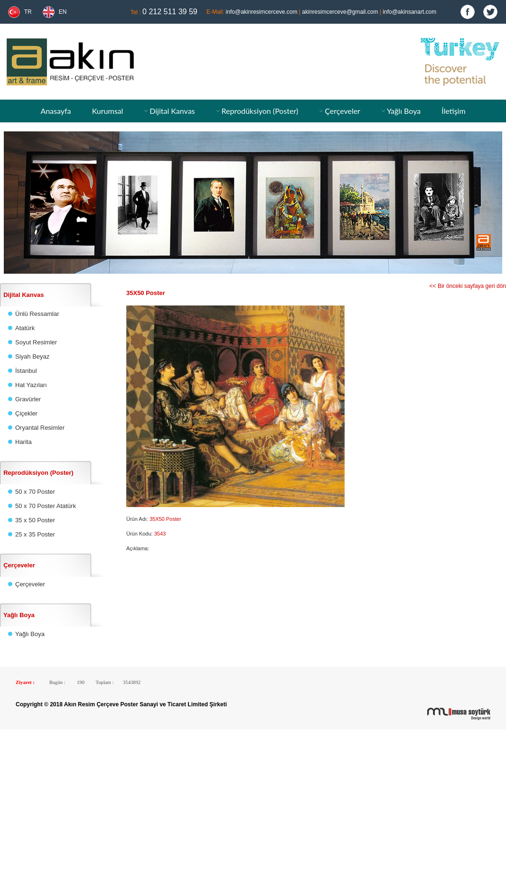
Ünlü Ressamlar (37, 313)
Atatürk (25, 328)
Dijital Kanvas (172, 110)
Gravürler (28, 399)
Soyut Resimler (36, 342)
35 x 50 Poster (35, 520)
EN (63, 12)
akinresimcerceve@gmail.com (340, 12)
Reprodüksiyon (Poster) (259, 110)
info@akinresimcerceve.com (262, 12)
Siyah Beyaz (32, 356)
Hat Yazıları (31, 384)
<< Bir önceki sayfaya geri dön (468, 286)
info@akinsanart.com (409, 12)
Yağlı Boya (404, 110)
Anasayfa (55, 110)
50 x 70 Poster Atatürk (45, 505)
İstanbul (26, 370)
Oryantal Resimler (40, 427)
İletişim (453, 110)
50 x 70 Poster (35, 491)
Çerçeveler (342, 110)
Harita (23, 441)
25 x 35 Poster (35, 534)
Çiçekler (26, 413)
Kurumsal (107, 110)
